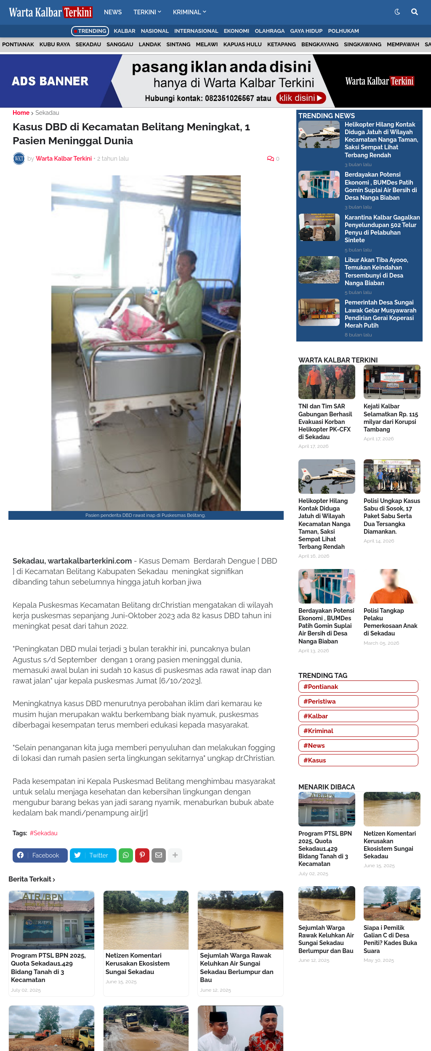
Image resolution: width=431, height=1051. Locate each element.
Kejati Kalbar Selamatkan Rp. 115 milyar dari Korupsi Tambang (391, 418)
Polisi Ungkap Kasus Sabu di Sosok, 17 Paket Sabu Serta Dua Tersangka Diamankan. (392, 516)
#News (314, 745)
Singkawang (362, 44)
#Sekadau (44, 833)
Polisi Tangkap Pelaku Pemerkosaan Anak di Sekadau (391, 622)
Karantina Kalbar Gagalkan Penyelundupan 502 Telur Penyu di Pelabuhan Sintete (382, 229)
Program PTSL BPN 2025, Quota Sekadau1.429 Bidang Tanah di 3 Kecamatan (48, 968)
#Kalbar (315, 716)
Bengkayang (319, 44)
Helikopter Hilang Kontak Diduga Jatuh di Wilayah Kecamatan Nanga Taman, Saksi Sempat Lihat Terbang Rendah (381, 140)
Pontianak (18, 44)
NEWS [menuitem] (113, 12)
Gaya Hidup (306, 31)
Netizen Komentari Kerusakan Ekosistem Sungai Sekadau (138, 964)
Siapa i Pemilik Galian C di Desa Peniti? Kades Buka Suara (390, 939)
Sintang (179, 44)
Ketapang (281, 44)
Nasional (155, 31)
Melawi (207, 44)
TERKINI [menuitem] (144, 12)
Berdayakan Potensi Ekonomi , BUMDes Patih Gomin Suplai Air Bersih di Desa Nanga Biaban (381, 186)
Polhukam (343, 31)
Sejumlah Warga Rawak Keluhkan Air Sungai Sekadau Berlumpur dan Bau (236, 968)
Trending (90, 31)
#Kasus (314, 760)
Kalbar (125, 31)
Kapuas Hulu (242, 44)
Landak (150, 44)
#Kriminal (318, 731)
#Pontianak (320, 687)
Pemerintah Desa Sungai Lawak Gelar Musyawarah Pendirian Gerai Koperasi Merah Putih (380, 314)
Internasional (196, 31)
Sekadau (88, 44)
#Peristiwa (319, 701)
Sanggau (119, 44)
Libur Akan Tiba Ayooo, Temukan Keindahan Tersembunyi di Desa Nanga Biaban (376, 271)
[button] (397, 12)
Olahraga (270, 31)
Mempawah (403, 44)
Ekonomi (237, 31)
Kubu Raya (55, 44)
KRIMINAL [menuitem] (187, 12)
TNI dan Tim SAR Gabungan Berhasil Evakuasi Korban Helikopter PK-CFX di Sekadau (325, 421)
